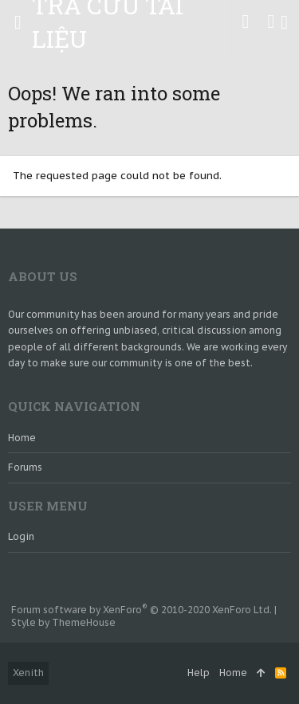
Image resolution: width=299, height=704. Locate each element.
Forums (25, 467)
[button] (18, 22)
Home (22, 438)
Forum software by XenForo (141, 610)
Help (198, 673)
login (21, 536)
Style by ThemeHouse (63, 622)
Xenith (28, 673)
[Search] (284, 22)
